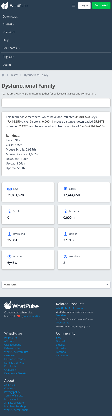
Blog (58, 337)
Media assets (11, 399)
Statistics (9, 24)
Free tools (10, 366)
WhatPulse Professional (69, 308)
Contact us (10, 388)
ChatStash (10, 369)
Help (6, 40)
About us (9, 384)
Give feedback (12, 344)
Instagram (62, 355)
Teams (14, 75)
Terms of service (13, 395)
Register (8, 57)
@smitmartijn (32, 316)
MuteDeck (62, 315)
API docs (9, 341)
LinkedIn (61, 348)
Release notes (12, 348)
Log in (7, 65)
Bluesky (60, 344)
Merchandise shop (15, 406)
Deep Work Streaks (15, 373)
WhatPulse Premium (16, 352)
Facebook (61, 352)
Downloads (10, 16)
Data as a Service (14, 362)
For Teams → (11, 48)
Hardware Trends (14, 359)
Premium (9, 32)
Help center (11, 337)
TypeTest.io (62, 322)
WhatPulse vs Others (16, 410)
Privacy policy (12, 392)
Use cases (10, 355)
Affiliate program (14, 402)
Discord (60, 341)
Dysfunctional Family (36, 75)
